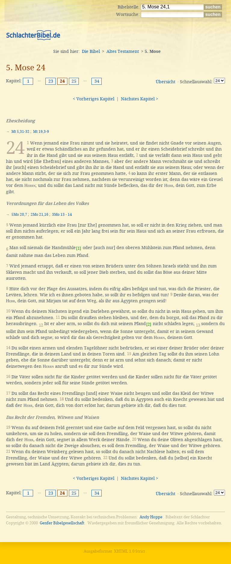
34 (96, 81)
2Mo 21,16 (39, 214)
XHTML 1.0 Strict (129, 551)
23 (50, 81)
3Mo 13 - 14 (62, 214)
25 (74, 81)
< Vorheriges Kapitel (93, 98)
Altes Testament (122, 51)
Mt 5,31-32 (20, 132)
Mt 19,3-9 (41, 132)
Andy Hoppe (151, 517)
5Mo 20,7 (19, 214)
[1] (78, 248)
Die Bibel (91, 51)
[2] (148, 324)
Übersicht (165, 81)
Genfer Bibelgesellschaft (62, 523)
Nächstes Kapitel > (139, 98)
